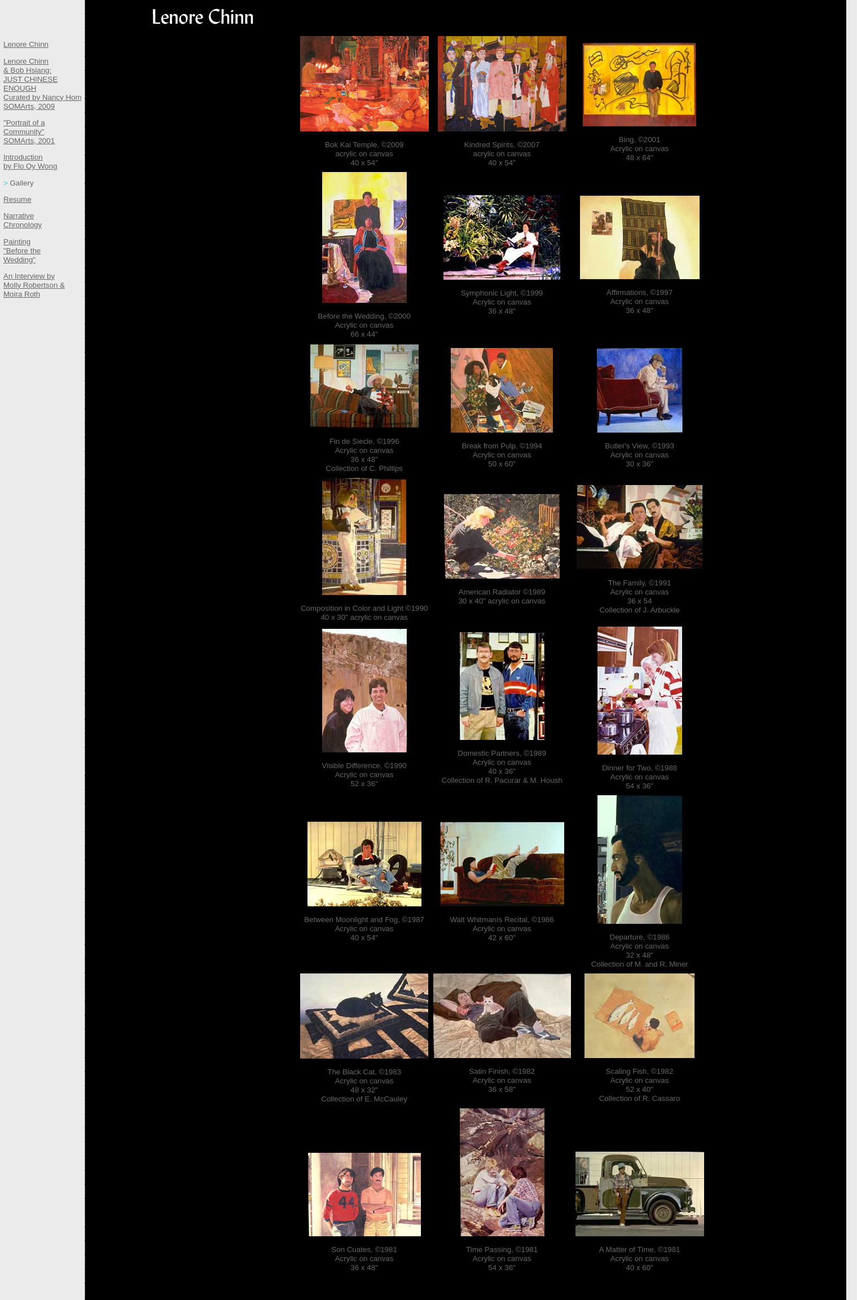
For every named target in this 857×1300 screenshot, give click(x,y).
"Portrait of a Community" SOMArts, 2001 (29, 131)
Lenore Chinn (26, 44)
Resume (17, 199)
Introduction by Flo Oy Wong (30, 161)
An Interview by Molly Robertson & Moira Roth (34, 285)
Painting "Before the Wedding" (22, 250)
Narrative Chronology (22, 220)
